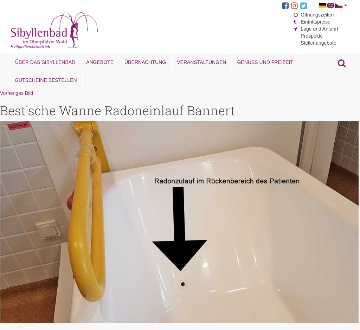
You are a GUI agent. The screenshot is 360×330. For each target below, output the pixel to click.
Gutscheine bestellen (46, 80)
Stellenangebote (318, 43)
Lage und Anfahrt (319, 29)
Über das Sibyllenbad (45, 62)
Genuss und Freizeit (265, 62)
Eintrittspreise (315, 22)
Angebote (100, 62)
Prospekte (312, 36)
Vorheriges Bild (16, 93)
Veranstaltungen (201, 62)
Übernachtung (145, 62)
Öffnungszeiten (317, 15)
